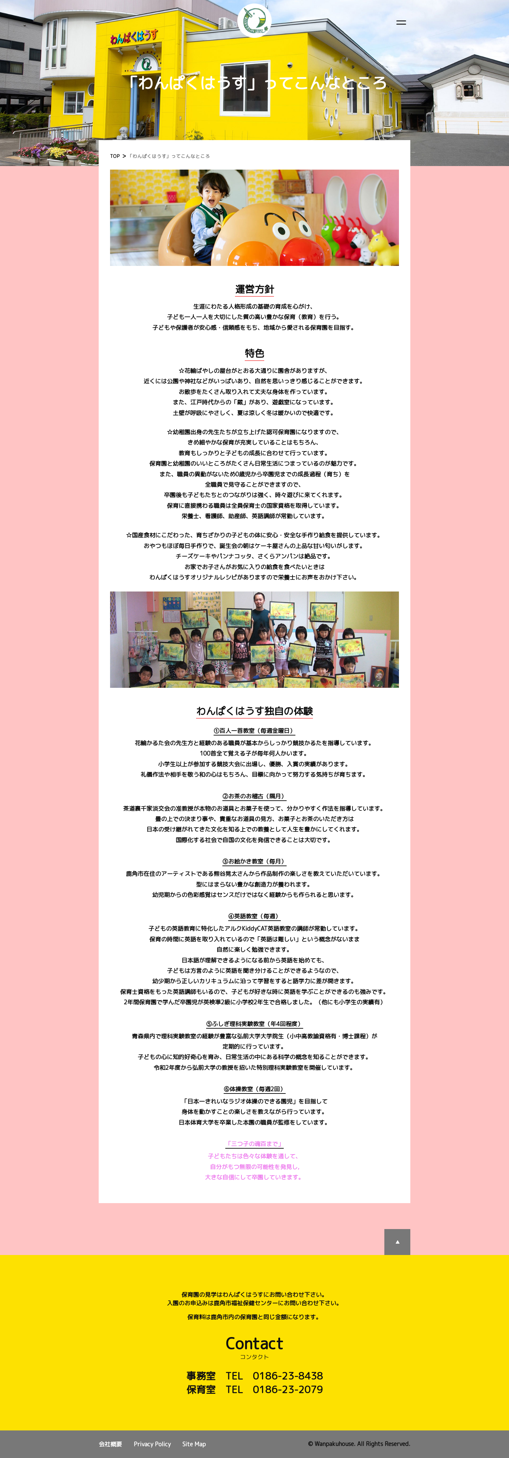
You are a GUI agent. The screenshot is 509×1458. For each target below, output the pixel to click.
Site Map (194, 1444)
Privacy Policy (152, 1444)
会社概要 (110, 1444)
